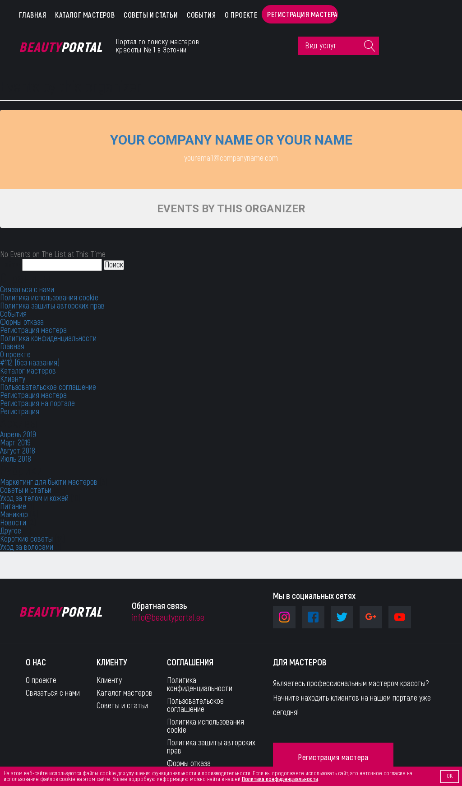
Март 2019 (15, 443)
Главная (32, 15)
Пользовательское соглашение (48, 387)
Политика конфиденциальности (48, 338)
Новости (13, 523)
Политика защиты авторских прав (52, 306)
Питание (13, 506)
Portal (60, 48)
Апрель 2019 (18, 435)
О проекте (241, 15)
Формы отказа (22, 322)
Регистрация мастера (302, 14)
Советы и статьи (151, 15)
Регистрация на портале (37, 403)
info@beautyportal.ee (168, 617)
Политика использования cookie (49, 298)
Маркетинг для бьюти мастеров (48, 482)
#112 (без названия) (30, 363)
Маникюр (14, 515)
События (201, 15)
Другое (10, 531)
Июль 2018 (15, 459)
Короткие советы (26, 539)
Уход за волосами (26, 547)
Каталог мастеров (85, 15)
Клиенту (12, 379)
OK (450, 776)
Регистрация (19, 412)
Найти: (10, 265)
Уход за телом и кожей (34, 498)
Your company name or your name (231, 140)
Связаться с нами (27, 290)
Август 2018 (17, 451)
